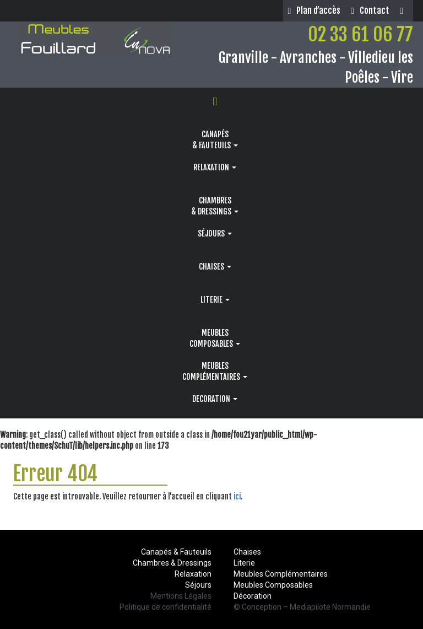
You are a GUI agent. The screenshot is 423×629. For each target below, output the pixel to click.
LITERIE (215, 299)
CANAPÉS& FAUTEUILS (215, 140)
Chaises (247, 551)
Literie (244, 562)
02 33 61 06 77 (360, 34)
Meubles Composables (273, 584)
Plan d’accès (314, 10)
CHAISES (215, 266)
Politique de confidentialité (166, 607)
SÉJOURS (215, 233)
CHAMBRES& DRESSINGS (214, 206)
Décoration (253, 596)
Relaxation (193, 573)
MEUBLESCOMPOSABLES (214, 338)
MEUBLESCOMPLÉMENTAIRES (214, 371)
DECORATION (214, 399)
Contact (370, 10)
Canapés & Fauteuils (176, 551)
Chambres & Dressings (172, 562)
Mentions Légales (181, 596)
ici (237, 496)
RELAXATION (214, 167)
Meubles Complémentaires (281, 573)
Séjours (198, 584)
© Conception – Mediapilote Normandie (302, 607)
